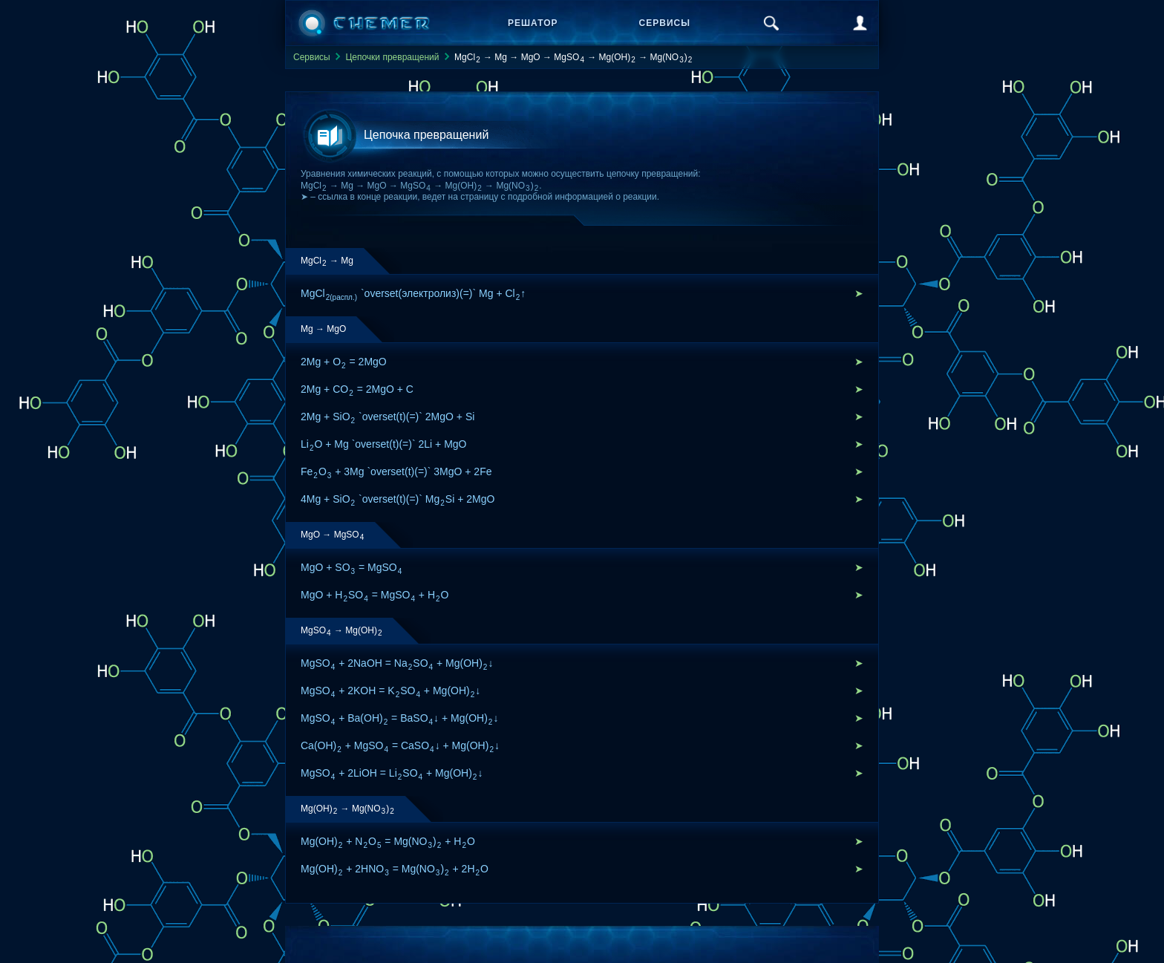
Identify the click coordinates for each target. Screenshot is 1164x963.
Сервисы (664, 23)
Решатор (533, 23)
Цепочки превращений (392, 57)
